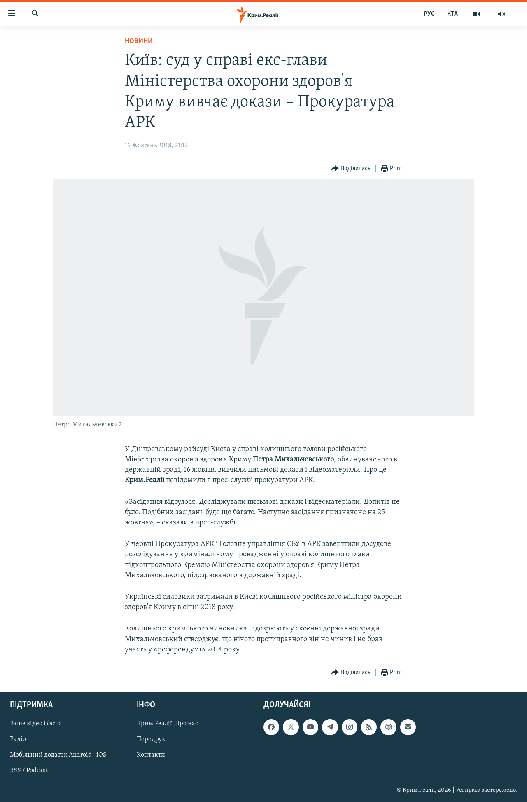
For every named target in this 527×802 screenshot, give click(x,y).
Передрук (151, 739)
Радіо (18, 739)
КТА (452, 14)
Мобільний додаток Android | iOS (58, 755)
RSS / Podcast (29, 770)
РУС (429, 14)
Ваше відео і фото (35, 723)
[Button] (351, 168)
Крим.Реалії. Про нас (167, 723)
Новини (139, 41)
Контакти (151, 755)
